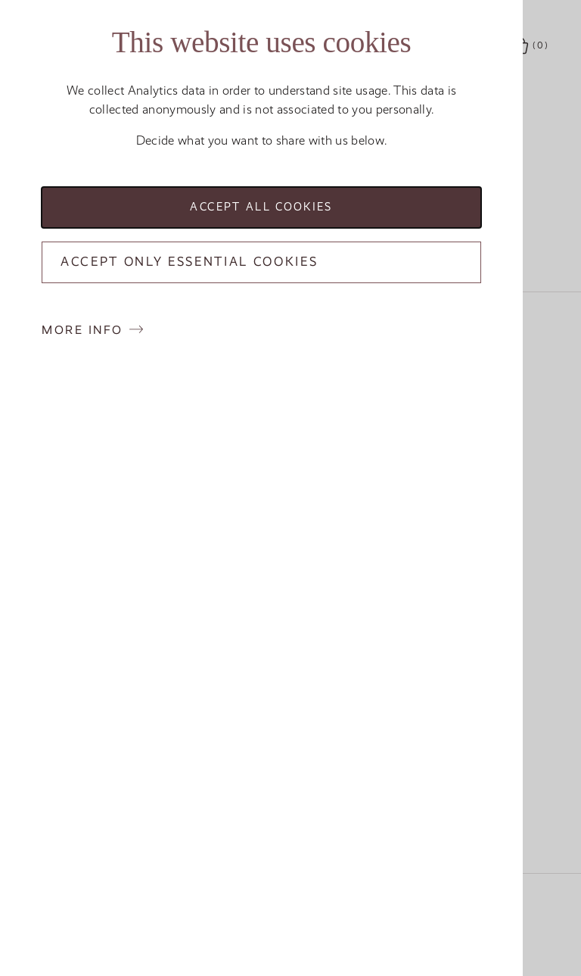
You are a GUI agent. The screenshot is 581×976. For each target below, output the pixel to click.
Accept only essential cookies (189, 261)
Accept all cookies (261, 207)
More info (82, 330)
